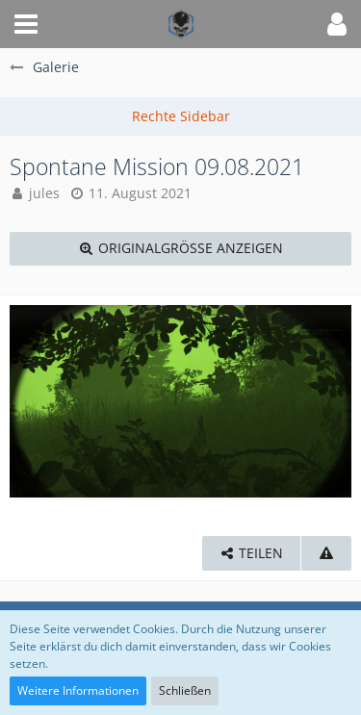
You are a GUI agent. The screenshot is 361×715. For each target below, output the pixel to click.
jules (44, 193)
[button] (26, 24)
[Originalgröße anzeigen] (180, 249)
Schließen (185, 690)
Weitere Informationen (78, 690)
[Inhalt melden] (326, 554)
